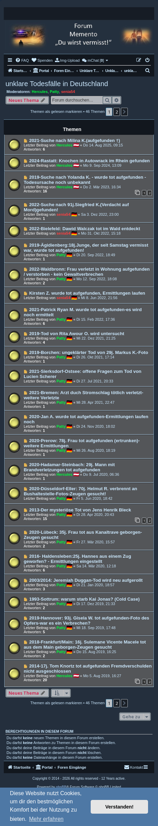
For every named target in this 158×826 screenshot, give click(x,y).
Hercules (39, 92)
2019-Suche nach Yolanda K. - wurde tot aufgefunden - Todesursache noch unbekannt (85, 180)
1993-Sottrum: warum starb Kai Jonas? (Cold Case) (84, 599)
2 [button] (116, 112)
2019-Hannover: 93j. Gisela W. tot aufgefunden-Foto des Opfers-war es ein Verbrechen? (86, 620)
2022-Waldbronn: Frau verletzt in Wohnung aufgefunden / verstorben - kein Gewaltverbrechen (87, 272)
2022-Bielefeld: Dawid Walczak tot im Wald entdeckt (84, 228)
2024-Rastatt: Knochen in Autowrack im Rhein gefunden (89, 160)
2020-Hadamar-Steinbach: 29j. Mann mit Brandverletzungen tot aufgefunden (69, 467)
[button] (124, 112)
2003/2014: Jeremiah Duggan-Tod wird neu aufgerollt (86, 580)
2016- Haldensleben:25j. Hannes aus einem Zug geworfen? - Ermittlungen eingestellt (77, 559)
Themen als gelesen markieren (56, 111)
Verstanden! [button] (119, 807)
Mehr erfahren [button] (46, 819)
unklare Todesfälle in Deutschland (56, 83)
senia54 (68, 92)
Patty (54, 92)
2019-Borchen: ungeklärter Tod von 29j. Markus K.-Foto (88, 352)
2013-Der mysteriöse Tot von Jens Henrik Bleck (80, 509)
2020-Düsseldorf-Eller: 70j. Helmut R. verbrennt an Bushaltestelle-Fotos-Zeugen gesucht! (80, 491)
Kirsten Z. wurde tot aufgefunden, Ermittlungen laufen (87, 293)
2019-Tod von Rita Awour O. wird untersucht (76, 333)
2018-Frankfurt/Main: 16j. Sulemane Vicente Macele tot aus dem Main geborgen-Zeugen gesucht (85, 644)
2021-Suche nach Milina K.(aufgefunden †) (74, 140)
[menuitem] (22, 60)
